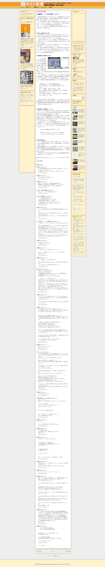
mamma (39, 269)
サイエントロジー (78, 184)
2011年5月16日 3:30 (42, 172)
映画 (76, 238)
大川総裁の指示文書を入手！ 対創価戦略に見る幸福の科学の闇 (81, 155)
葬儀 (82, 245)
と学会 (58, 16)
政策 (83, 225)
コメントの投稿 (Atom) (54, 555)
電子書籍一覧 (36, 7)
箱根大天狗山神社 (78, 199)
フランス (76, 254)
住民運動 (80, 233)
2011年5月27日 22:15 (42, 467)
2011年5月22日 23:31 (42, 349)
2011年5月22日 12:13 (42, 255)
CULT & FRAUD (28, 98)
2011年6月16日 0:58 (42, 523)
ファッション (76, 240)
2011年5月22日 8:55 (42, 245)
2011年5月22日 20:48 (42, 304)
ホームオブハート (76, 202)
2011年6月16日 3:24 (42, 542)
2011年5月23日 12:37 (42, 389)
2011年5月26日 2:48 (42, 434)
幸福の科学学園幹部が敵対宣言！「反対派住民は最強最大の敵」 (81, 117)
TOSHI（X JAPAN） (76, 249)
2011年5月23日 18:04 (42, 395)
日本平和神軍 (80, 197)
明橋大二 (77, 248)
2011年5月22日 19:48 (42, 292)
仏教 (78, 246)
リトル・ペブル (78, 210)
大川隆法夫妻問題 (79, 76)
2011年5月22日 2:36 (42, 237)
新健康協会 (75, 188)
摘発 (79, 223)
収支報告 (50, 7)
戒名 (80, 245)
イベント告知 (81, 221)
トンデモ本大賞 (56, 157)
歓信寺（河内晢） (78, 178)
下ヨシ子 (81, 248)
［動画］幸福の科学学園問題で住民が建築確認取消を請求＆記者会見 (81, 136)
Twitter (24, 96)
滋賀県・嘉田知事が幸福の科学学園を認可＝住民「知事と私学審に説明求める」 (81, 130)
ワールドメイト (78, 212)
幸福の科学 (62, 157)
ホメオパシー (75, 232)
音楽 (78, 239)
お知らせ (79, 219)
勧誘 (77, 233)
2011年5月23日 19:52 (42, 425)
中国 (80, 253)
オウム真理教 (77, 176)
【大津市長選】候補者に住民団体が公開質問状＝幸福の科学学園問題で (81, 111)
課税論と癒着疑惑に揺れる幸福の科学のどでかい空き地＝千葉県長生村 (81, 148)
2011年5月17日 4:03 (42, 204)
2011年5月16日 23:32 (42, 193)
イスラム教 (75, 247)
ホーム (22, 7)
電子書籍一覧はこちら (24, 88)
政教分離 (80, 225)
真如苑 (75, 189)
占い (78, 241)
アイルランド (78, 250)
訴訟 (81, 223)
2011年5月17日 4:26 (42, 218)
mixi (75, 237)
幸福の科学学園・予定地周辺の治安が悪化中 (81, 141)
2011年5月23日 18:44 (42, 417)
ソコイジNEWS (75, 87)
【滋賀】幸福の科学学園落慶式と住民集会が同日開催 (81, 122)
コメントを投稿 (41, 545)
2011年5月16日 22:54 (42, 187)
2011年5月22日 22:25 (42, 342)
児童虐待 (77, 230)
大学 (81, 229)
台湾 (74, 253)
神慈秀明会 (79, 188)
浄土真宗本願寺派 (80, 187)
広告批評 (79, 238)
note (25, 95)
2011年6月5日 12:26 (42, 473)
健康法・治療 (80, 231)
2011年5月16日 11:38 (42, 179)
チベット (77, 253)
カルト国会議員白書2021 (24, 70)
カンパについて (43, 7)
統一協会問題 (78, 75)
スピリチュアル (78, 242)
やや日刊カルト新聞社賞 (77, 220)
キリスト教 (82, 246)
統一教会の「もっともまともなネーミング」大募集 (78, 72)
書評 (76, 239)
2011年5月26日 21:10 (42, 458)
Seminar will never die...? (28, 100)
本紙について (28, 7)
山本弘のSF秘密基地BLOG (53, 122)
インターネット (79, 237)
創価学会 (79, 189)
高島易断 (76, 191)
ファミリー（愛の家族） (79, 201)
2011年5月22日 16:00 (42, 266)
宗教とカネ (76, 245)
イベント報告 (75, 222)
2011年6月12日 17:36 (42, 507)
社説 (82, 219)
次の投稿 (38, 551)
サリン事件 (76, 224)
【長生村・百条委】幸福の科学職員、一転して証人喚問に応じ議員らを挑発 (81, 168)
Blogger (68, 564)
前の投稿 (67, 551)
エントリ (44, 125)
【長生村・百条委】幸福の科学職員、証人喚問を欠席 (81, 161)
